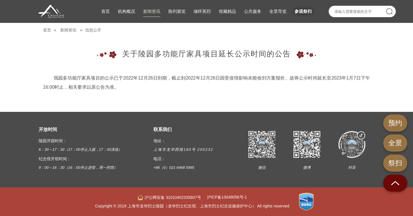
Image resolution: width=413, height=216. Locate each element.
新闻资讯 (68, 30)
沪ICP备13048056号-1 (227, 197)
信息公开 (93, 30)
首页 (47, 30)
